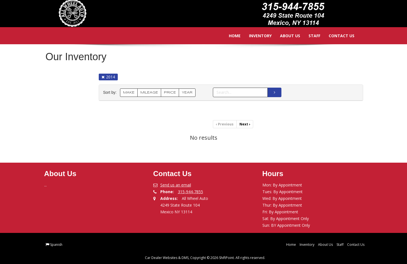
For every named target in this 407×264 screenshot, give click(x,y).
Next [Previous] (244, 124)
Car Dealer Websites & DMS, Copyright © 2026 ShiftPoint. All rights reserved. (205, 257)
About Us (286, 35)
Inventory (256, 35)
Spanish (56, 244)
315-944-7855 (190, 191)
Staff (310, 35)
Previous (225, 124)
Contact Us (337, 35)
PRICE (170, 92)
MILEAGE (149, 92)
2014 (108, 77)
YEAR (187, 92)
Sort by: (111, 92)
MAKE (129, 92)
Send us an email (175, 185)
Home (231, 35)
